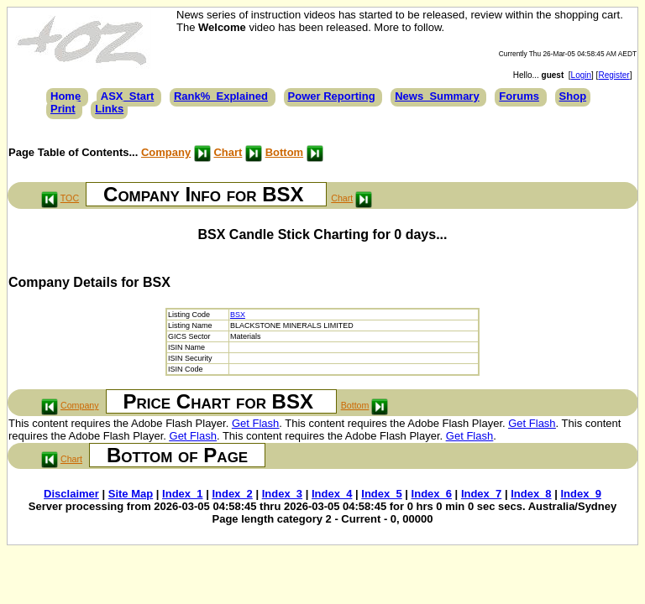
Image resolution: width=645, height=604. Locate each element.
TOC (69, 198)
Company (166, 152)
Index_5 (381, 493)
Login (581, 75)
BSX (237, 314)
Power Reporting (331, 96)
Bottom (284, 152)
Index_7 (481, 493)
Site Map (130, 493)
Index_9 (580, 493)
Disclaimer (71, 493)
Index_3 (282, 493)
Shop (573, 96)
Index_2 (232, 493)
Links (109, 108)
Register (613, 75)
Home (65, 96)
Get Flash (255, 423)
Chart (227, 152)
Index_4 (332, 493)
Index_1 (182, 493)
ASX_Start (128, 96)
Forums (519, 96)
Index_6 (432, 493)
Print (63, 108)
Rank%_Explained (221, 96)
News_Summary (437, 96)
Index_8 (531, 493)
